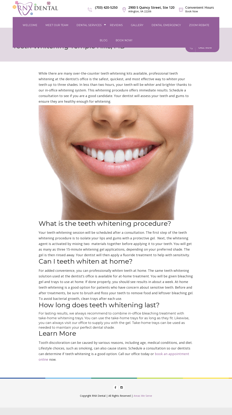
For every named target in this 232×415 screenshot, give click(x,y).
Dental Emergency (166, 25)
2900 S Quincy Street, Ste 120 (151, 9)
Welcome (30, 25)
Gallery (137, 25)
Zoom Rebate (199, 25)
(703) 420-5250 (106, 7)
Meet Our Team (56, 25)
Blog (103, 40)
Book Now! (124, 40)
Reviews (116, 25)
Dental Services (89, 25)
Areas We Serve (143, 395)
